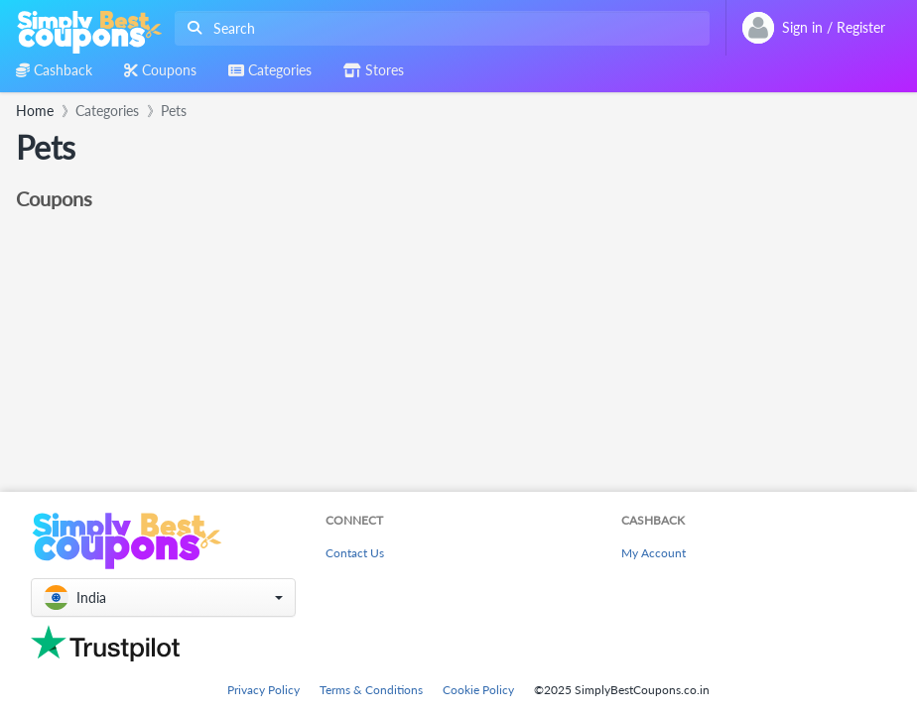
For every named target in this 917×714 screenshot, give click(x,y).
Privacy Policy (263, 689)
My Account (653, 552)
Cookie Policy (478, 689)
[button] (163, 597)
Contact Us (355, 552)
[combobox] (438, 28)
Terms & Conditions (371, 689)
